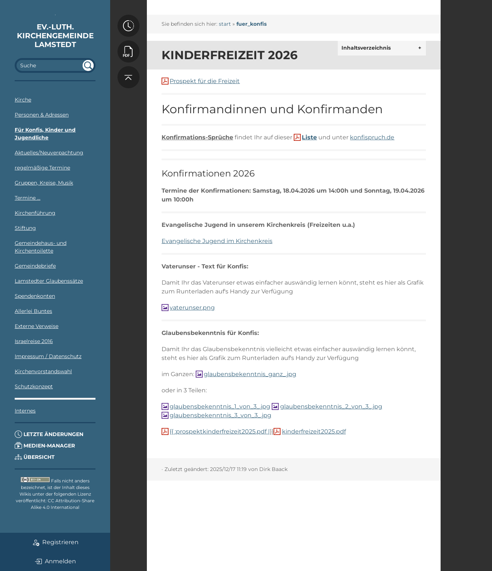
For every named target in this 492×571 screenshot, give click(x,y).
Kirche (23, 99)
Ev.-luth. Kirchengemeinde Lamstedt (55, 35)
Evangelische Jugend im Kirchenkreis (217, 241)
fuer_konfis (251, 24)
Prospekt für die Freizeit (205, 81)
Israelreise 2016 (34, 341)
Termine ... (27, 198)
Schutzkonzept (34, 386)
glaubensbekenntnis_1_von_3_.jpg (220, 406)
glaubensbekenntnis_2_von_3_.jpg (331, 406)
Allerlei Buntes (33, 311)
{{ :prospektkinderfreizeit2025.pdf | (220, 431)
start (225, 24)
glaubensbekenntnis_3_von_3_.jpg (220, 415)
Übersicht (35, 457)
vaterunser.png (192, 307)
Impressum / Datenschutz (48, 356)
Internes (25, 410)
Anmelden (55, 561)
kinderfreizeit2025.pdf (314, 431)
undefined (88, 65)
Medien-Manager (45, 445)
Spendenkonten (35, 296)
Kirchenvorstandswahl (43, 371)
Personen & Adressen (42, 114)
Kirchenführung (35, 213)
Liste (309, 137)
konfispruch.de (372, 137)
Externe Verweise (36, 326)
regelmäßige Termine (42, 167)
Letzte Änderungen (49, 434)
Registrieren (55, 542)
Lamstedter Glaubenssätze (49, 281)
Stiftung (25, 228)
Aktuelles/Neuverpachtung (49, 152)
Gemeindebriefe (35, 266)
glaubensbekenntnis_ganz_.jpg (250, 374)
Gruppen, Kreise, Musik (44, 182)
